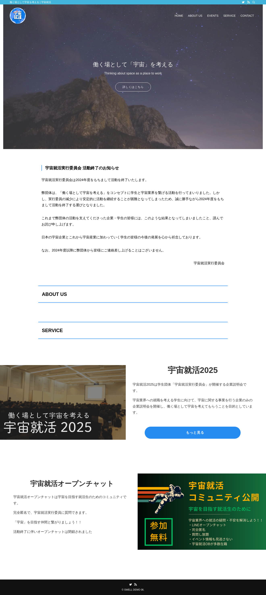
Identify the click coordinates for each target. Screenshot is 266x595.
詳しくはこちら (133, 87)
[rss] (248, 2)
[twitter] (243, 2)
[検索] (253, 2)
